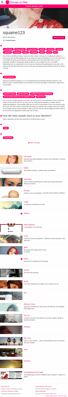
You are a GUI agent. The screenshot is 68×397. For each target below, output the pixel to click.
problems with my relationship (41, 93)
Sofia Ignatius (29, 225)
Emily (26, 281)
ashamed (34, 52)
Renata (27, 191)
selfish (42, 49)
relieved (59, 49)
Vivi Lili (26, 315)
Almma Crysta (29, 304)
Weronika (27, 179)
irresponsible (32, 49)
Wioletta (27, 327)
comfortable (8, 49)
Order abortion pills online (43, 386)
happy (25, 52)
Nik (25, 293)
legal (5, 128)
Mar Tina (27, 338)
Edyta (26, 168)
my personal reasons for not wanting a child (19, 96)
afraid (49, 52)
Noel (25, 350)
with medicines (9, 77)
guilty (42, 52)
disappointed (20, 49)
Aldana (26, 213)
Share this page (34, 142)
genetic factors (23, 93)
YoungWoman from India (33, 372)
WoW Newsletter (40, 391)
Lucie (26, 236)
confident (7, 52)
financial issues (9, 93)
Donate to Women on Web (9, 391)
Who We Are (5, 386)
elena (26, 259)
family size (40, 96)
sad (55, 52)
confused (17, 52)
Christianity (8, 137)
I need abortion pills (34, 6)
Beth (25, 247)
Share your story (59, 37)
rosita (26, 202)
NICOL (26, 270)
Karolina (27, 361)
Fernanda (27, 156)
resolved (50, 49)
